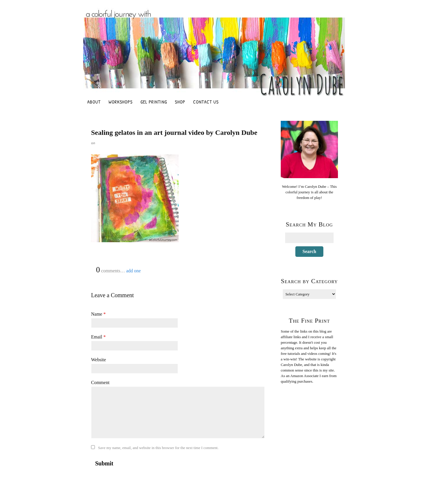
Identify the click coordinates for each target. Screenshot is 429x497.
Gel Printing (153, 102)
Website (98, 359)
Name (98, 314)
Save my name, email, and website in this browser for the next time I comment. (158, 448)
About (94, 102)
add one (133, 270)
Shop (180, 102)
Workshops (120, 102)
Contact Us (206, 102)
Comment (100, 382)
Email (98, 336)
